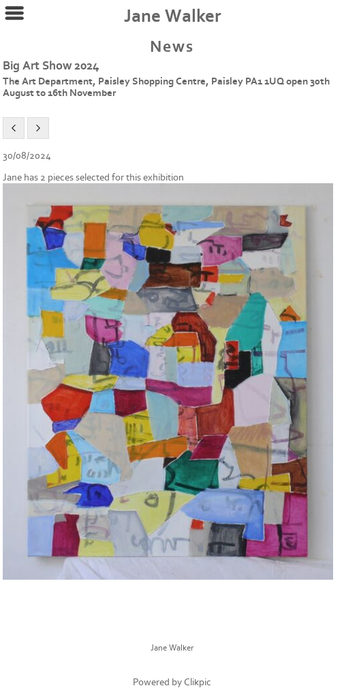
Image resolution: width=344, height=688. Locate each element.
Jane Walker (172, 16)
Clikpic (197, 682)
